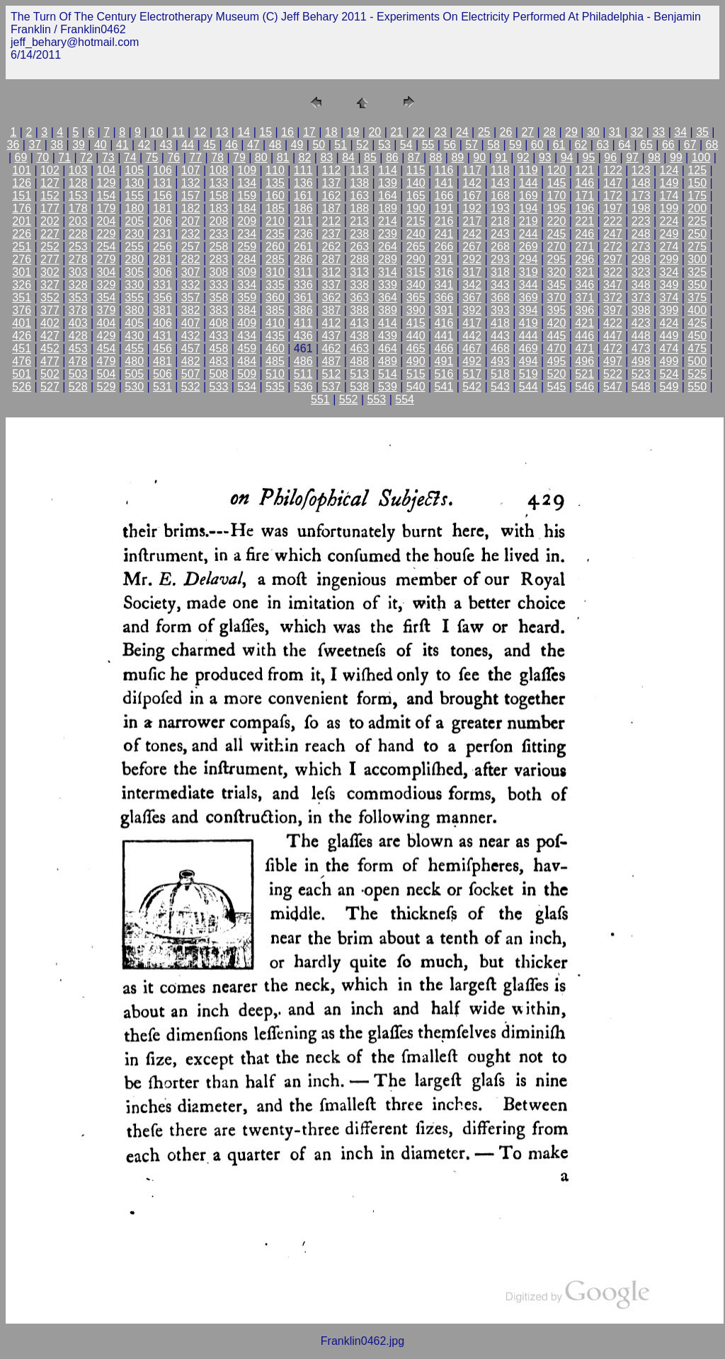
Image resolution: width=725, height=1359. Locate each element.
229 (106, 234)
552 (348, 399)
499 (669, 361)
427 (49, 336)
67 (690, 145)
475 (697, 348)
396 (584, 310)
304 (106, 272)
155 (134, 196)
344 (528, 285)
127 (49, 183)
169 (528, 196)
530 (134, 387)
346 (584, 285)
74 (130, 157)
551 (320, 399)
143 (500, 183)
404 (106, 323)
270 (556, 247)
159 (246, 196)
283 (219, 259)
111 (303, 170)
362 (331, 297)
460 (275, 348)
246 (584, 234)
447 (612, 336)
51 (340, 145)
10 (156, 132)
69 (21, 157)
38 (56, 145)
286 (303, 259)
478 (78, 361)
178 (78, 208)
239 (387, 234)
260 (275, 247)
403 (78, 323)
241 (444, 234)
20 (374, 132)
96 (610, 157)
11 (178, 132)
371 (584, 297)
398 (641, 310)
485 (275, 361)
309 (246, 272)
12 (200, 132)
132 (190, 183)
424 (669, 323)
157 (190, 196)
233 (219, 234)
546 (584, 387)
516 (444, 374)
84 (348, 157)
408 (219, 323)
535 (275, 387)
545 (556, 387)
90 (479, 157)
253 (78, 247)
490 (416, 361)
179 (106, 208)
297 (612, 259)
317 (471, 272)
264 (387, 247)
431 (162, 336)
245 (556, 234)
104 (106, 170)
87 (414, 157)
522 (612, 374)
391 (444, 310)
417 (471, 323)
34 (680, 132)
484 (246, 361)
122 (612, 170)
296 (584, 259)
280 (134, 259)
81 (283, 157)
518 (500, 374)
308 (219, 272)
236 (303, 234)
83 (326, 157)
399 (669, 310)
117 (471, 170)
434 (246, 336)
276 (21, 259)
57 (471, 145)
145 (556, 183)
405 (134, 323)
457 (190, 348)
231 (162, 234)
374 (669, 297)
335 (275, 285)
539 (387, 387)
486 (303, 361)
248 (641, 234)
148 (641, 183)
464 (387, 348)
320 (556, 272)
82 (305, 157)
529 (106, 387)
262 (331, 247)
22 (418, 132)
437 (331, 336)
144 (528, 183)
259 (246, 247)
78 (217, 157)
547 (612, 387)
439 (387, 336)
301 (21, 272)
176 (21, 208)
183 (219, 208)
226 (21, 234)
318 (500, 272)
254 (106, 247)
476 (21, 361)
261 (303, 247)
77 (195, 157)
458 (219, 348)
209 (246, 221)
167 (471, 196)
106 (162, 170)
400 (697, 310)
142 (471, 183)
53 (384, 145)
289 (387, 259)
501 (21, 374)
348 (641, 285)
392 (471, 310)
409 (246, 323)
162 (331, 196)
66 (668, 145)
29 (571, 132)
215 (416, 221)
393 (500, 310)
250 (697, 234)
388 (359, 310)
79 (239, 157)
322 (612, 272)
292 (471, 259)
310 (275, 272)
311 (303, 272)
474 (669, 348)
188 (359, 208)
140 (416, 183)
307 (190, 272)
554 (404, 399)
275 (697, 247)
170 (556, 196)
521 (584, 374)
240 (416, 234)
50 (318, 145)
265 (416, 247)
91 (501, 157)
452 (49, 348)
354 (106, 297)
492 (471, 361)
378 (78, 310)
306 (162, 272)
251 (21, 247)
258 (219, 247)
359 (246, 297)
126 (21, 183)
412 (331, 323)
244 (528, 234)
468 (500, 348)
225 (697, 221)
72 (86, 157)
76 (173, 157)
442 (471, 336)
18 (331, 132)
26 (506, 132)
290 (416, 259)
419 (528, 323)
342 (471, 285)
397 (612, 310)
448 (641, 336)
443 (500, 336)
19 (353, 132)
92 (523, 157)
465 (416, 348)
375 (697, 297)
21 (396, 132)
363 (359, 297)
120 (556, 170)
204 (106, 221)
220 (556, 221)
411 (303, 323)
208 (219, 221)
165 (416, 196)
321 (584, 272)
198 (641, 208)
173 (641, 196)
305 (134, 272)
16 (287, 132)
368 (500, 297)
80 (261, 157)
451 (21, 348)
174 (669, 196)
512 (331, 374)
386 (303, 310)
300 (697, 259)
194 (528, 208)
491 (444, 361)
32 (637, 132)
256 (162, 247)
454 (106, 348)
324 (669, 272)
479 (106, 361)
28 (549, 132)
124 (669, 170)
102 (49, 170)
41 (122, 145)
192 (471, 208)
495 (556, 361)
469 (528, 348)
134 (246, 183)
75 (152, 157)
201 (21, 221)
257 (190, 247)
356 (162, 297)
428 (78, 336)
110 (275, 170)
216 (444, 221)
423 (641, 323)
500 (697, 361)
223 (641, 221)
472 (612, 348)
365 (416, 297)
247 (612, 234)
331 (162, 285)
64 (624, 145)
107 (190, 170)
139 (387, 183)
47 (253, 145)
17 (309, 132)
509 (246, 374)
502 (49, 374)
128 (78, 183)
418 (500, 323)
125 (697, 170)
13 (222, 132)
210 (275, 221)
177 (49, 208)
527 (49, 387)
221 (584, 221)
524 (669, 374)
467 (471, 348)
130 (134, 183)
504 (106, 374)
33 (658, 132)
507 (190, 374)
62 (581, 145)
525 (697, 374)
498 (641, 361)
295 (556, 259)
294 (528, 259)
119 (528, 170)
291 (444, 259)
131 (162, 183)
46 (231, 145)
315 (416, 272)
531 (162, 387)
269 (528, 247)
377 (49, 310)
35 (702, 132)
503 (78, 374)
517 (471, 374)
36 (13, 145)
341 (444, 285)
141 (444, 183)
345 (556, 285)
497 (612, 361)
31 (615, 132)
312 (331, 272)
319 (528, 272)
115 (416, 170)
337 (331, 285)
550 (697, 387)
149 (669, 183)
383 (219, 310)
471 (584, 348)
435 (275, 336)
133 (219, 183)
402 (49, 323)
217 (471, 221)
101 (21, 170)
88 (436, 157)
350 (697, 285)
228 (78, 234)
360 (275, 297)
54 (406, 145)
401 (21, 323)
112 (331, 170)
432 (190, 336)
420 (556, 323)
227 (49, 234)
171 (584, 196)
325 (697, 272)
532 (190, 387)
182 (190, 208)
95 (589, 157)
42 (144, 145)
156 (162, 196)
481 (162, 361)
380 (134, 310)
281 (162, 259)
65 (646, 145)
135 (275, 183)
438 (359, 336)
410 (275, 323)
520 (556, 374)
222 (612, 221)
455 (134, 348)
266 (444, 247)
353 (78, 297)
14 (243, 132)
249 (669, 234)
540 (416, 387)
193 (500, 208)
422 (612, 323)
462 (331, 348)
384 (246, 310)
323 (641, 272)
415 (416, 323)
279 (106, 259)
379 (106, 310)
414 (387, 323)
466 (444, 348)
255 (134, 247)
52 (362, 145)
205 (134, 221)
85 (370, 157)
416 (444, 323)
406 (162, 323)
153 (78, 196)
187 (331, 208)
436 (303, 336)
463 (359, 348)
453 (78, 348)
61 (559, 145)
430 (134, 336)
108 (219, 170)
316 (444, 272)
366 (444, 297)
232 (190, 234)
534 (246, 387)
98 (654, 157)
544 (528, 387)
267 (471, 247)
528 (78, 387)
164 (387, 196)
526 (21, 387)
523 (641, 374)
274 (669, 247)
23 (440, 132)
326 (21, 285)
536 (303, 387)
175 (697, 196)
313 (359, 272)
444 (528, 336)
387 (331, 310)
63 (602, 145)
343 (500, 285)
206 (162, 221)
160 (275, 196)
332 (190, 285)
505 (134, 374)
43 (166, 145)
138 (359, 183)
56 (449, 145)
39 (78, 145)
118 (500, 170)
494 (528, 361)
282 (190, 259)
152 (49, 196)
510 (275, 374)
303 (78, 272)
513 (359, 374)
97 (632, 157)
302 (49, 272)
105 (134, 170)
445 (556, 336)
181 (162, 208)
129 (106, 183)
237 (331, 234)
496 (584, 361)
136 (303, 183)
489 (387, 361)
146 (584, 183)
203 (78, 221)
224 (669, 221)
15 (265, 132)
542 (471, 387)
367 (471, 297)
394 (528, 310)
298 (641, 259)
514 (387, 374)
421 (584, 323)
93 (545, 157)
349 (669, 285)
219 (528, 221)
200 (697, 208)
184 (246, 208)
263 (359, 247)
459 (246, 348)
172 (612, 196)
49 (297, 145)
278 (78, 259)
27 (527, 132)
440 (416, 336)
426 (21, 336)
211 (303, 221)
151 (21, 196)
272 (612, 247)
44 (187, 145)
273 (641, 247)
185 (275, 208)
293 (500, 259)
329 (106, 285)
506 (162, 374)
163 (359, 196)
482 (190, 361)
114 (387, 170)
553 (377, 399)
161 (303, 196)
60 (537, 145)
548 (641, 387)
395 (556, 310)
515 (416, 374)
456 (162, 348)
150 (697, 183)
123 (641, 170)
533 (219, 387)
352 (49, 297)
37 (34, 145)
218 (500, 221)
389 (387, 310)
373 (641, 297)
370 (556, 297)
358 (219, 297)
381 (162, 310)
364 (387, 297)
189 (387, 208)
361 (303, 297)
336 (303, 285)
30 (593, 132)
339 (387, 285)
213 (359, 221)
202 (49, 221)
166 (444, 196)
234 (246, 234)
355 (134, 297)
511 (303, 374)
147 (612, 183)
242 (471, 234)
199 (669, 208)
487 (331, 361)
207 (190, 221)
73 (108, 157)
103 (78, 170)
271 (584, 247)
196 (584, 208)
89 (457, 157)
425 (697, 323)
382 (190, 310)
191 (444, 208)
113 (359, 170)
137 (331, 183)
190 (416, 208)
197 (612, 208)
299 (669, 259)
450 (697, 336)
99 (676, 157)
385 (275, 310)
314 (387, 272)
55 (428, 145)
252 (49, 247)
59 (515, 145)
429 (106, 336)
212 (331, 221)
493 (500, 361)
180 (134, 208)
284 (246, 259)
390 (416, 310)
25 (484, 132)
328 (78, 285)
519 (528, 374)
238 (359, 234)
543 (500, 387)
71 (64, 157)
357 (190, 297)
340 (416, 285)
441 (444, 336)
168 (500, 196)
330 (134, 285)
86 (392, 157)
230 (134, 234)
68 (712, 145)
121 (584, 170)
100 (701, 157)
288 (359, 259)
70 (42, 157)
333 (219, 285)
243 (500, 234)
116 (444, 170)
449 (669, 336)
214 (387, 221)
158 (219, 196)
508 (219, 374)
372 (612, 297)
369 (528, 297)
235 (275, 234)
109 (246, 170)
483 (219, 361)
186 (303, 208)
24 (462, 132)
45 (209, 145)
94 (567, 157)
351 (21, 297)
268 (500, 247)
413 (359, 323)
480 (134, 361)
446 (584, 336)
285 (275, 259)
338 (359, 285)
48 (275, 145)
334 (246, 285)
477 (49, 361)
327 (49, 285)
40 (100, 145)
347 (612, 285)
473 (641, 348)
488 (359, 361)
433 (219, 336)
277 (49, 259)
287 (331, 259)
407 (190, 323)
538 (359, 387)
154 (106, 196)
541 (444, 387)
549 (669, 387)
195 (556, 208)
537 (331, 387)
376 (21, 310)
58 (493, 145)
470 (556, 348)
